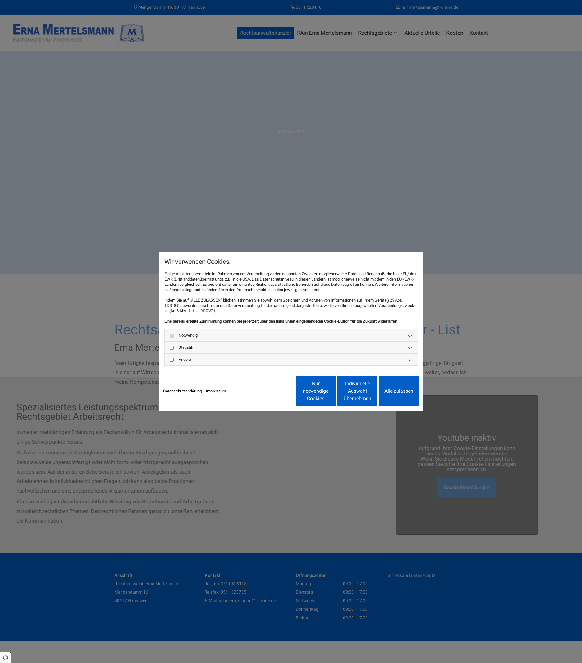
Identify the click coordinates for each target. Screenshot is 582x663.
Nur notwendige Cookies (272, 391)
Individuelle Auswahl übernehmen (331, 391)
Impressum (216, 391)
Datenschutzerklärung (182, 391)
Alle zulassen (390, 391)
